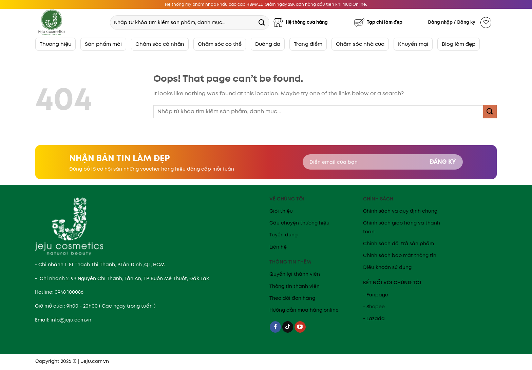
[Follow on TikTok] (287, 327)
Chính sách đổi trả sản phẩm (398, 243)
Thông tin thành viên (294, 286)
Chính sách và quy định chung (400, 211)
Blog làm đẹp (458, 43)
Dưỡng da (267, 43)
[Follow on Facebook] (275, 327)
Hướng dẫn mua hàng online (304, 310)
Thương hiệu (55, 43)
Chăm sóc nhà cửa (360, 43)
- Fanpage (375, 294)
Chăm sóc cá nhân (159, 43)
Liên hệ (278, 247)
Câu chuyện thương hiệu (299, 222)
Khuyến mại (413, 43)
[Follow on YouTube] (300, 327)
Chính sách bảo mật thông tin (399, 255)
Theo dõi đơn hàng (292, 298)
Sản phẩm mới (103, 43)
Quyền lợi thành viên (294, 274)
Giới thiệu (281, 211)
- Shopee (374, 306)
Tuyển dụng (283, 234)
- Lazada (374, 318)
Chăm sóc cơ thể (220, 43)
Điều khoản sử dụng (387, 267)
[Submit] (261, 22)
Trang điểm (308, 43)
